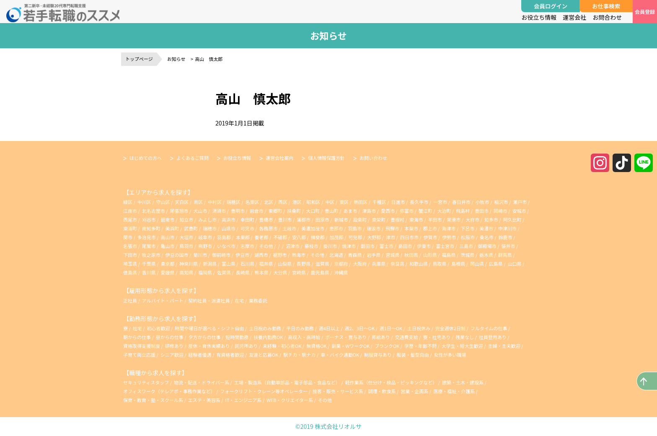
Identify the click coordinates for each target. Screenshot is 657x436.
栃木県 (486, 254)
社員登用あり (493, 337)
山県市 (228, 228)
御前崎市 (221, 254)
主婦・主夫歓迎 (504, 345)
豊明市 (238, 210)
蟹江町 (425, 210)
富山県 (228, 263)
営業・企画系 (414, 391)
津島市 (369, 210)
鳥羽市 (186, 246)
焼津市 (349, 246)
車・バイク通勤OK (340, 354)
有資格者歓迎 (230, 354)
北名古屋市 (153, 210)
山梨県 (285, 263)
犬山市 (200, 210)
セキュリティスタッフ (146, 382)
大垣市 (186, 237)
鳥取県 (440, 263)
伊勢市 (449, 237)
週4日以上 (330, 328)
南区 (198, 201)
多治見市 (146, 237)
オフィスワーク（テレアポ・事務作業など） (169, 391)
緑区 (127, 201)
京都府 (341, 263)
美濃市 (486, 228)
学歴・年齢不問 (420, 345)
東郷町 (275, 210)
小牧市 (482, 201)
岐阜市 (205, 237)
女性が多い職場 (450, 354)
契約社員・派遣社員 (209, 300)
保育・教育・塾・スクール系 (153, 400)
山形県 (430, 254)
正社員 (130, 300)
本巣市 (411, 228)
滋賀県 (322, 263)
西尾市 (130, 219)
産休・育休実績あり (210, 345)
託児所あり (247, 345)
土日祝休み (419, 328)
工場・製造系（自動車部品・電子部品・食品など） (287, 382)
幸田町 (247, 219)
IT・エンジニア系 (243, 400)
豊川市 (285, 219)
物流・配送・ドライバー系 (201, 382)
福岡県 (205, 272)
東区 (344, 201)
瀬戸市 (520, 201)
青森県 (355, 254)
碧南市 (168, 219)
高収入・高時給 (304, 337)
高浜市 (228, 219)
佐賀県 (224, 272)
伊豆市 (242, 254)
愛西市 (388, 210)
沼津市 (293, 246)
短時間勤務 (237, 337)
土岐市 (289, 228)
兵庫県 (378, 263)
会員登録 (645, 11)
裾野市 (280, 254)
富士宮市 (445, 246)
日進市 (398, 201)
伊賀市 (430, 237)
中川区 (144, 201)
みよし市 (207, 219)
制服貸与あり (378, 354)
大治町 (444, 210)
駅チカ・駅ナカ (299, 354)
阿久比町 (512, 219)
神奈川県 (188, 263)
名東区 (252, 201)
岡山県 (477, 263)
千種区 (379, 201)
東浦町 (130, 228)
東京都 (168, 263)
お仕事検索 (606, 6)
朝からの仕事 (137, 337)
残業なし (465, 337)
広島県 (496, 263)
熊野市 (205, 246)
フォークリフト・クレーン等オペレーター (264, 391)
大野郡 (374, 237)
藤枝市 (311, 246)
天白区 (182, 201)
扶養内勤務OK (268, 337)
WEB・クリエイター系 (289, 400)
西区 (282, 201)
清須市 (219, 210)
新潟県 (210, 263)
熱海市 (298, 254)
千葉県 (149, 263)
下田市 (130, 254)
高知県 (186, 272)
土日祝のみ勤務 (265, 328)
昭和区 (314, 201)
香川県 (149, 272)
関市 (127, 237)
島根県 (458, 263)
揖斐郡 (318, 237)
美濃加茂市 (312, 228)
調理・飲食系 (382, 391)
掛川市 (330, 246)
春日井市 (461, 201)
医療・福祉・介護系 (454, 391)
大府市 (472, 219)
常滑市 (453, 219)
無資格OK (317, 345)
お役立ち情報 (538, 17)
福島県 (449, 254)
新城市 (341, 219)
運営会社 (574, 17)
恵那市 (336, 228)
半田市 (435, 219)
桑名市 (487, 237)
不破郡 (280, 237)
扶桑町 (294, 210)
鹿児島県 (320, 272)
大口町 (313, 210)
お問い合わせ (373, 157)
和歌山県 (418, 263)
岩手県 (373, 254)
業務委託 (258, 300)
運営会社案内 (279, 157)
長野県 (303, 263)
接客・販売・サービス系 (338, 391)
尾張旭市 (179, 210)
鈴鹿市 (505, 237)
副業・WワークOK (350, 345)
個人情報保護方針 (326, 157)
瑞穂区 (234, 201)
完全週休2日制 (451, 328)
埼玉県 (130, 263)
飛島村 (463, 210)
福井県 (266, 263)
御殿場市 (487, 246)
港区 (297, 201)
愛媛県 (168, 272)
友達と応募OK (264, 354)
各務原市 (268, 228)
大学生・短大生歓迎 (463, 345)
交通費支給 (407, 337)
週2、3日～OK (360, 328)
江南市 (130, 210)
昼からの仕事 (170, 337)
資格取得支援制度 (142, 345)
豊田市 (482, 210)
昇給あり (381, 337)
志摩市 (247, 246)
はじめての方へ (145, 157)
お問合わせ (607, 17)
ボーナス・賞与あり (346, 337)
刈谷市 (149, 219)
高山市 (168, 237)
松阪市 (468, 237)
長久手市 (419, 201)
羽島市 (355, 228)
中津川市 (507, 228)
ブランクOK (388, 345)
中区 (329, 201)
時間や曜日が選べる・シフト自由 (210, 328)
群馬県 (505, 254)
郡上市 (430, 228)
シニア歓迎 (172, 354)
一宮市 (440, 201)
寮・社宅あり (437, 337)
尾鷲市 (149, 246)
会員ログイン (550, 6)
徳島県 (130, 272)
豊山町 (332, 210)
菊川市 (200, 254)
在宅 (239, 300)
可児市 (247, 228)
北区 (268, 201)
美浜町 (172, 228)
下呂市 (467, 228)
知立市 (186, 219)
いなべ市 (226, 246)
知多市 (491, 219)
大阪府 (360, 263)
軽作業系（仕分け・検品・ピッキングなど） (391, 382)
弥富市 (407, 210)
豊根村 (397, 219)
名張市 (130, 246)
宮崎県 (299, 272)
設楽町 (360, 219)
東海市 (416, 219)
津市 (390, 237)
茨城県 (467, 254)
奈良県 (397, 263)
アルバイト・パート (163, 300)
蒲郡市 (303, 219)
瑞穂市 (210, 228)
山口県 (515, 263)
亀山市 (168, 246)
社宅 (137, 328)
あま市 (350, 210)
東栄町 (378, 219)
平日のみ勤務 (300, 328)
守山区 (163, 201)
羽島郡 (224, 237)
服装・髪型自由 (413, 354)
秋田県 (411, 254)
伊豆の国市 (177, 254)
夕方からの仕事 (205, 337)
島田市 (405, 246)
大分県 (280, 272)
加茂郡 (337, 237)
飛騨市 (392, 228)
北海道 (336, 254)
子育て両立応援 (139, 354)
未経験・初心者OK (283, 345)
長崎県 (243, 272)
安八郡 (299, 237)
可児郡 (355, 237)
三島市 (466, 246)
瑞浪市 (373, 228)
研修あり (174, 345)
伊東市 (424, 246)
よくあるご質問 (192, 157)
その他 (266, 246)
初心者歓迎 (158, 328)
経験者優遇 (200, 354)
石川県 (247, 263)
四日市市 (409, 237)
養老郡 (261, 237)
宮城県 (392, 254)
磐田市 (368, 246)
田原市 (322, 219)
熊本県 (261, 272)
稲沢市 (501, 201)
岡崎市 (500, 210)
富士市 (386, 246)
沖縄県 (341, 272)
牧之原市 (151, 254)
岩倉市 (257, 210)
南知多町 (151, 228)
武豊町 (191, 228)
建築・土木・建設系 (463, 382)
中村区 (215, 201)
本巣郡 (243, 237)
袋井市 (508, 246)
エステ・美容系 (204, 400)
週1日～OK (392, 328)
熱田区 (360, 201)
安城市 (519, 210)
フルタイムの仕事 (489, 328)
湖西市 (261, 254)
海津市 (449, 228)
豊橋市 (266, 219)
